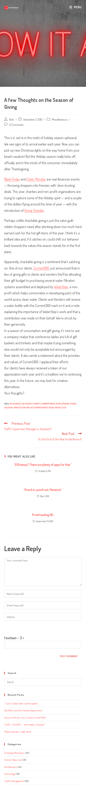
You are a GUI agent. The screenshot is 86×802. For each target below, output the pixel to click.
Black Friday (12, 179)
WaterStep (61, 287)
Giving (73, 403)
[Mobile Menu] (75, 7)
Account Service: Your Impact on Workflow (25, 717)
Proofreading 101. (43, 515)
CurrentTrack (48, 403)
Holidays (8, 407)
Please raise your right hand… (18, 731)
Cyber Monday (36, 179)
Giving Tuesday (34, 210)
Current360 (41, 268)
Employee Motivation (14, 752)
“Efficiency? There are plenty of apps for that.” (43, 465)
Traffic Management (14, 781)
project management (37, 407)
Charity (36, 403)
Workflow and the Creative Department (23, 710)
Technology (9, 773)
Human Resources (13, 759)
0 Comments (16, 124)
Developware (62, 403)
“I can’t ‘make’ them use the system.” (21, 703)
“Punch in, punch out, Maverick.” (43, 490)
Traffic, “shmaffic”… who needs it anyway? (24, 724)
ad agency (27, 403)
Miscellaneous (59, 119)
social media (54, 407)
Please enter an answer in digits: (25, 628)
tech (64, 407)
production (20, 407)
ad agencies (15, 403)
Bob (11, 119)
